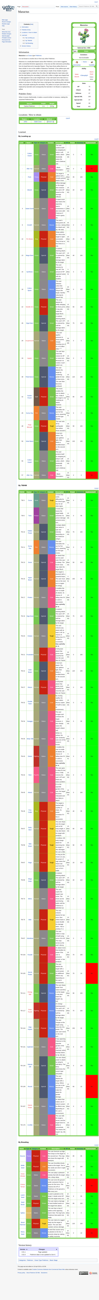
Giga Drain (29, 323)
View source (64, 6)
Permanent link (6, 40)
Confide (29, 1125)
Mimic (30, 899)
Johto (25, 121)
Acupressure (30, 341)
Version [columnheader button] (22, 1249)
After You (30, 169)
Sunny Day (29, 413)
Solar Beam (29, 441)
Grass (30, 55)
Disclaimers (44, 1272)
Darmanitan (77, 65)
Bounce (22, 1156)
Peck (29, 177)
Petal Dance (29, 377)
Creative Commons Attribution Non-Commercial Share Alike (48, 1269)
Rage (30, 862)
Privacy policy (21, 1272)
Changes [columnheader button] (42, 1249)
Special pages (6, 36)
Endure (30, 636)
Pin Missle (29, 239)
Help (3, 26)
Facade (30, 955)
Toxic (30, 515)
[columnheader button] (25, 119)
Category (42, 143)
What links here (6, 32)
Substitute (30, 938)
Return (30, 687)
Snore (30, 562)
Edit (67, 118)
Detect (30, 756)
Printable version (6, 38)
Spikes (23, 1213)
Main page (5, 20)
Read (57, 6)
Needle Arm (29, 307)
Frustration (30, 654)
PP (67, 143)
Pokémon (38, 55)
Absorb (29, 190)
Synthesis (29, 272)
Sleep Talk (30, 739)
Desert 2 (50, 121)
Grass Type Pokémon (41, 1260)
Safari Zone (37, 121)
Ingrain (29, 358)
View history (73, 6)
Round (30, 1086)
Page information (6, 42)
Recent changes (6, 22)
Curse (30, 500)
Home (85, 62)
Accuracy (80, 143)
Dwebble (92, 65)
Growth (29, 225)
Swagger (30, 721)
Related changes (6, 34)
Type (35, 143)
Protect (30, 597)
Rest (30, 775)
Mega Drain (29, 255)
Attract (30, 792)
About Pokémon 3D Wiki (33, 1272)
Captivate (30, 1047)
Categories (22, 1260)
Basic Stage (54, 1260)
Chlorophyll (84, 75)
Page (18, 6)
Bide (30, 919)
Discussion (25, 6)
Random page (6, 24)
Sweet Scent (30, 208)
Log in (96, 2)
